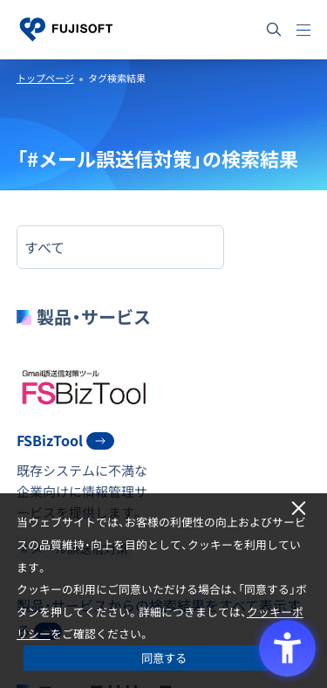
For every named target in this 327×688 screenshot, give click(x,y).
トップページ (45, 78)
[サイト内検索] (274, 30)
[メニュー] (303, 30)
